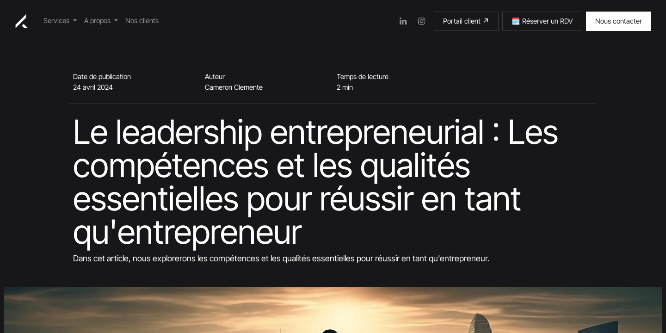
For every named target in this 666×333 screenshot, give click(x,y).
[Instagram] (421, 21)
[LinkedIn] (403, 21)
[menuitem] (60, 21)
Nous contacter (618, 21)
